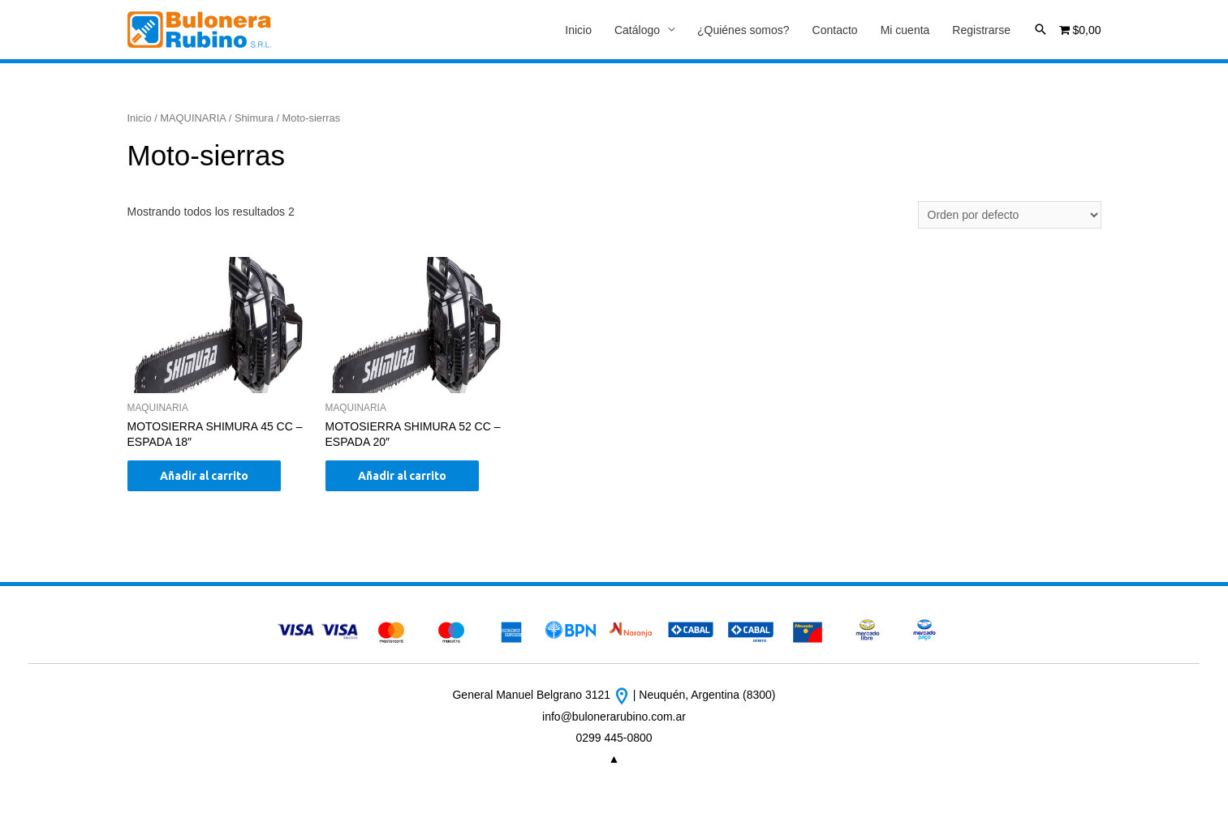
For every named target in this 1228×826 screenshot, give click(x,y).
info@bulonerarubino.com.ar (614, 716)
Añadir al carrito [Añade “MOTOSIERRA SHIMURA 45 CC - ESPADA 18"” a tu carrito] (204, 475)
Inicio (578, 30)
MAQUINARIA (193, 118)
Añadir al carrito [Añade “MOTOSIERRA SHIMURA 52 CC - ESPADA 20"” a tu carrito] (402, 475)
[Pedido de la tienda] (1009, 215)
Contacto (835, 30)
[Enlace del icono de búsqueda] (1040, 29)
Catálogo (637, 30)
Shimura (254, 118)
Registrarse (981, 30)
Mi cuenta (905, 30)
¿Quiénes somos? (743, 30)
